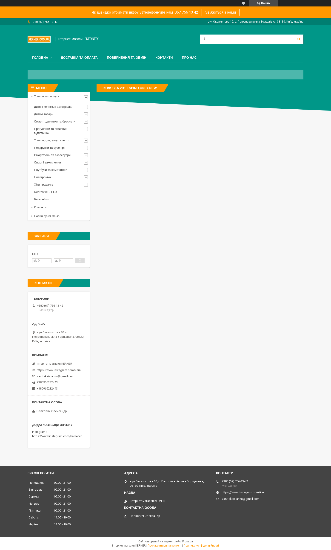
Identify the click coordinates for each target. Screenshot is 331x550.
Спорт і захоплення (47, 162)
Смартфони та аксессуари (52, 155)
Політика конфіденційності (201, 545)
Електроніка (42, 177)
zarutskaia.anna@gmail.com (55, 376)
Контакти (164, 57)
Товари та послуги (46, 96)
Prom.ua (187, 541)
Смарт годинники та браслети (54, 121)
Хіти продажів (43, 184)
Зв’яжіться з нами (220, 12)
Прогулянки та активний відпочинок (50, 131)
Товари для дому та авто (51, 140)
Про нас (189, 57)
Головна (40, 57)
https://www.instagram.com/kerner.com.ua (60, 436)
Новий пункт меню (47, 216)
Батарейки (41, 199)
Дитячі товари (43, 114)
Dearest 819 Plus (45, 192)
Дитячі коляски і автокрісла (52, 106)
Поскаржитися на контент (165, 545)
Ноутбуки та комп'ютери (50, 170)
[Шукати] (298, 39)
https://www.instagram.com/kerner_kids (60, 370)
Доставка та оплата (79, 57)
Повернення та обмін (126, 57)
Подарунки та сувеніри (50, 147)
